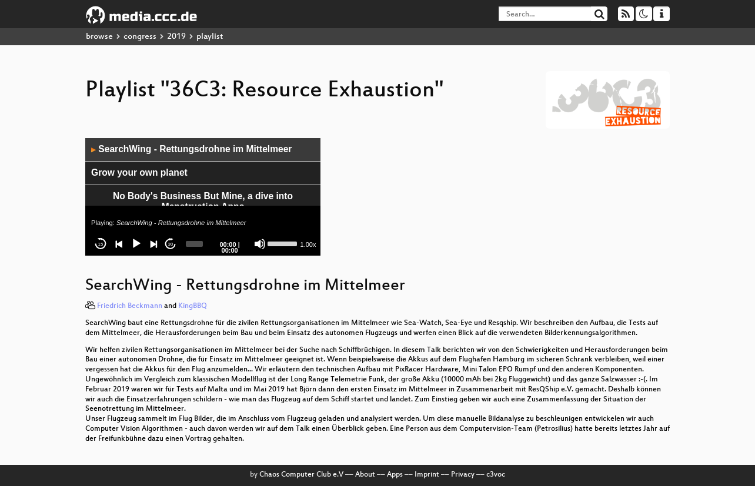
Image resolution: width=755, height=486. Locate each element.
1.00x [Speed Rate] (308, 244)
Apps (395, 475)
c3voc (495, 475)
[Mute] (260, 244)
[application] (202, 197)
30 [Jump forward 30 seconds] (170, 244)
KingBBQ (192, 306)
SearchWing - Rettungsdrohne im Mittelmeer (191, 149)
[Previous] (119, 244)
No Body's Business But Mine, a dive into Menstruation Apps (203, 201)
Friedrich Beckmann (129, 306)
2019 (176, 37)
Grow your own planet (139, 172)
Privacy (463, 475)
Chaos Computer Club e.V (301, 475)
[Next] (153, 244)
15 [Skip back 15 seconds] (100, 244)
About (365, 475)
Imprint (427, 475)
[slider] (194, 244)
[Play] (136, 244)
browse (99, 37)
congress (139, 37)
